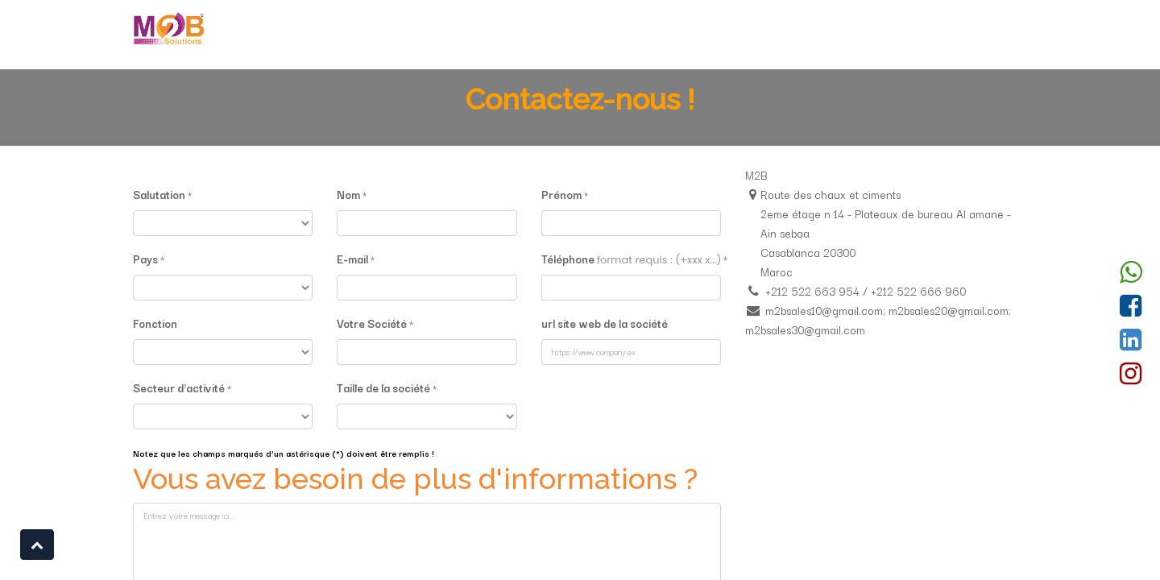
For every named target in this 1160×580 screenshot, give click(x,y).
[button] (37, 544)
